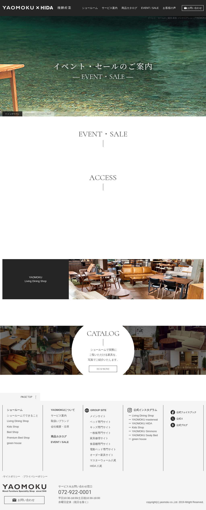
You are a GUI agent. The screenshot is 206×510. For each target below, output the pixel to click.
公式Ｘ (177, 418)
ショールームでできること (22, 415)
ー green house (137, 439)
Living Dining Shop (18, 420)
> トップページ (12, 114)
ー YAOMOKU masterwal (143, 419)
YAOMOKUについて (63, 409)
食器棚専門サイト (100, 443)
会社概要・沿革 (60, 426)
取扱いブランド (60, 420)
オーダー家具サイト (101, 454)
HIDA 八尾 (96, 465)
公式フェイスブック (183, 412)
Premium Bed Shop (18, 437)
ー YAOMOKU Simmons (143, 431)
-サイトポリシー (11, 476)
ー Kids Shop (136, 427)
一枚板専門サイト (100, 432)
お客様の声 (169, 7)
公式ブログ (179, 425)
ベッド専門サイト (100, 421)
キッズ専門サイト (100, 427)
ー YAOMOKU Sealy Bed (143, 435)
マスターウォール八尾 (103, 460)
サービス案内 (109, 7)
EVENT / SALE (150, 7)
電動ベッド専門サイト (103, 449)
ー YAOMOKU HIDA (140, 423)
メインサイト (98, 416)
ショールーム (90, 7)
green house (14, 443)
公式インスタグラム (142, 409)
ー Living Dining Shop (141, 415)
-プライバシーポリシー (35, 476)
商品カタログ (129, 7)
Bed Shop (12, 432)
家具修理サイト (99, 438)
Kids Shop (13, 426)
